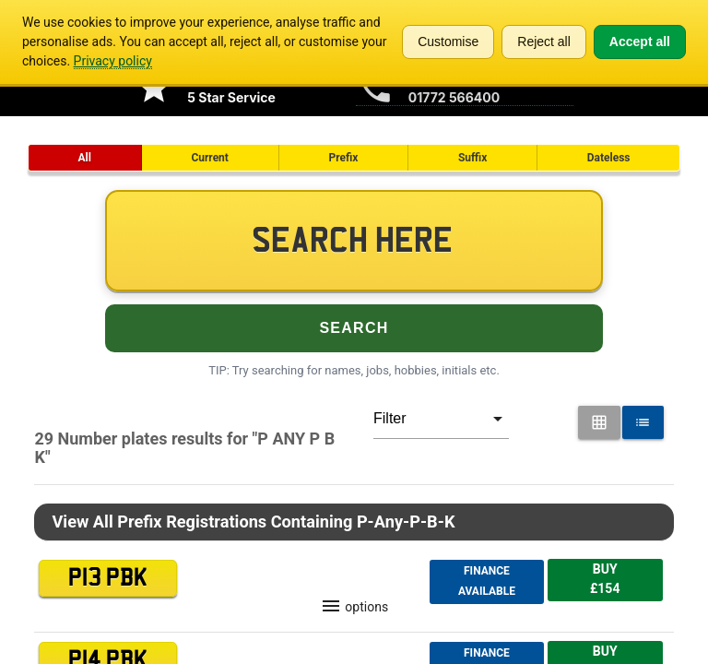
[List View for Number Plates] (643, 422)
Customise (448, 41)
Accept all (639, 41)
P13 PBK (108, 578)
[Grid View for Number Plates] (599, 422)
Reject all (544, 41)
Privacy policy (113, 60)
